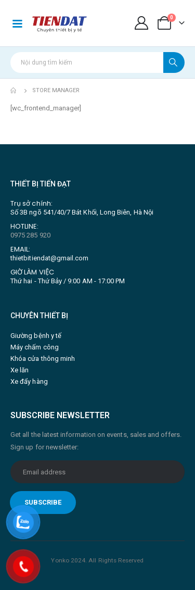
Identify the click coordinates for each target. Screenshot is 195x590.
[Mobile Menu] (17, 23)
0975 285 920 (30, 235)
